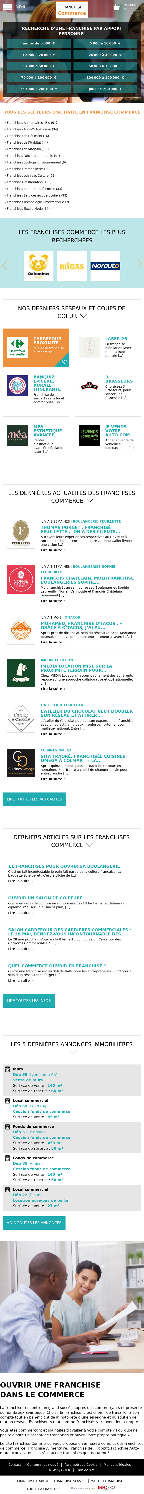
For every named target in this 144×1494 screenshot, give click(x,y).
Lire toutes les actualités (34, 799)
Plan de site (85, 1470)
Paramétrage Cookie (81, 1464)
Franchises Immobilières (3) (26, 169)
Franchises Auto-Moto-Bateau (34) (31, 129)
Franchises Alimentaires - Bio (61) (30, 122)
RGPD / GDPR (59, 1470)
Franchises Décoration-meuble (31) (32, 156)
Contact (14, 1464)
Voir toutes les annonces (34, 1223)
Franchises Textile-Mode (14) (26, 208)
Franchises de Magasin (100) (27, 149)
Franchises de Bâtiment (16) (26, 136)
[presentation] (4, 264)
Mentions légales (117, 1464)
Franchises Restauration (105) (27, 182)
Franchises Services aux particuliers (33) (35, 195)
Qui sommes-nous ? (42, 1464)
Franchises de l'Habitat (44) (26, 142)
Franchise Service (70, 1481)
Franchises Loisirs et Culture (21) (29, 175)
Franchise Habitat (33, 1481)
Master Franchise (107, 1481)
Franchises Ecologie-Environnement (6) (35, 162)
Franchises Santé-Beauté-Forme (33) (33, 189)
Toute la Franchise (43, 1489)
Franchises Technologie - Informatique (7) (36, 202)
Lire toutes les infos (29, 1001)
